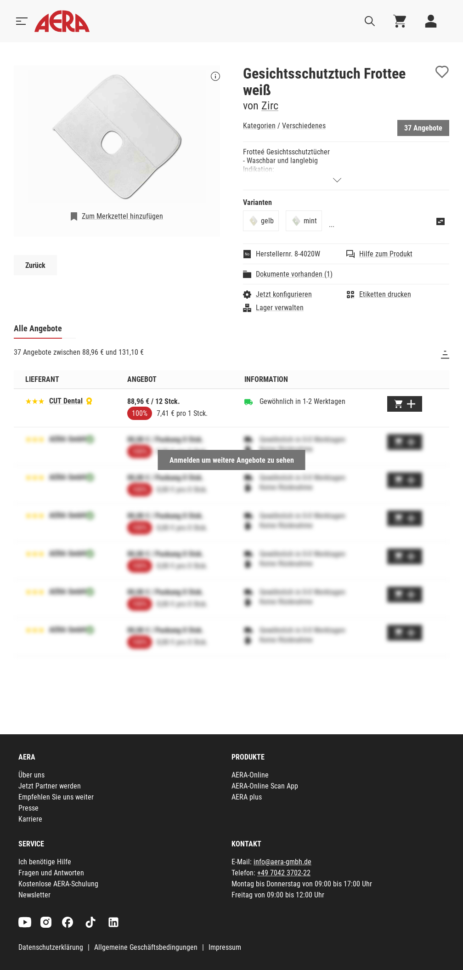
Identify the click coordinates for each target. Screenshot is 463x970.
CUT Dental (66, 401)
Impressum (225, 947)
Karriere (30, 819)
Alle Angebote (38, 328)
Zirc (269, 105)
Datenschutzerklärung (50, 947)
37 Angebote (423, 128)
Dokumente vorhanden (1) (294, 274)
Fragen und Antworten (51, 872)
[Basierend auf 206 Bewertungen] (35, 400)
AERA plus (247, 797)
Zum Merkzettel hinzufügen (122, 216)
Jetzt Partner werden (49, 786)
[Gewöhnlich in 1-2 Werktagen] (248, 401)
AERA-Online (250, 775)
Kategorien (259, 125)
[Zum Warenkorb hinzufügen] (404, 404)
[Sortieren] (445, 355)
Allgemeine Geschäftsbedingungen (146, 947)
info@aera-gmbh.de (282, 861)
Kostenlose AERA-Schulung (58, 883)
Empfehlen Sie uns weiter (56, 797)
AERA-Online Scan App (265, 786)
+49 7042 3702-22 (284, 872)
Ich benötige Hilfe (44, 861)
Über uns (31, 775)
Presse (28, 808)
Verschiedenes (304, 125)
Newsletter (34, 895)
